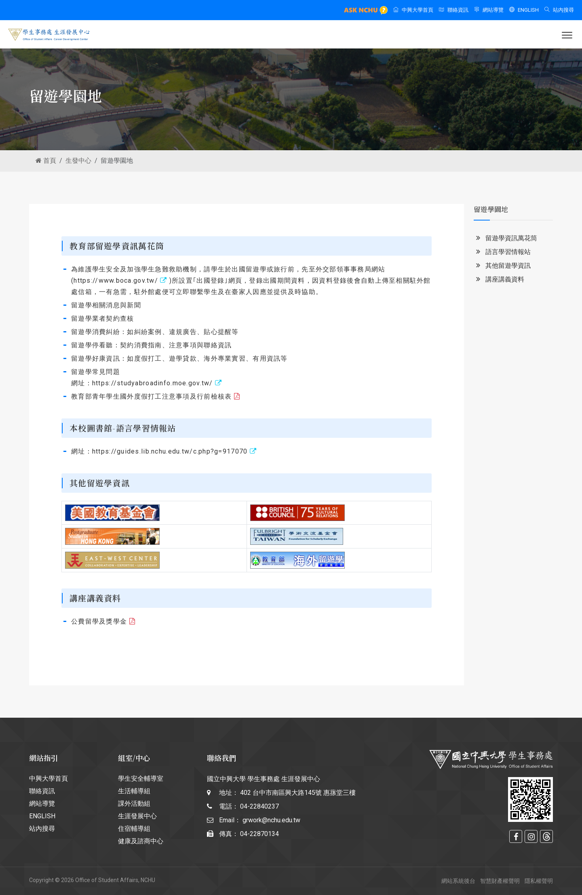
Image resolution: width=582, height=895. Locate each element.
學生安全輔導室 (140, 778)
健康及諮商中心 (140, 841)
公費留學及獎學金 (103, 621)
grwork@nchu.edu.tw (271, 820)
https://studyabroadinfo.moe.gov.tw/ (157, 383)
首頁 (46, 160)
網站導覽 (489, 10)
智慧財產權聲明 (500, 881)
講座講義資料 (499, 279)
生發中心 (78, 160)
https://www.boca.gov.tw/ (121, 280)
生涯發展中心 (137, 816)
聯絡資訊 (453, 10)
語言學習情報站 (502, 252)
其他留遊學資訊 (502, 266)
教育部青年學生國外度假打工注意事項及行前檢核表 (155, 396)
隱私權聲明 (539, 881)
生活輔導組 (134, 791)
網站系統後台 (458, 881)
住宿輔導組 (134, 828)
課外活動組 (134, 803)
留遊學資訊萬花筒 (505, 238)
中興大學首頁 (413, 10)
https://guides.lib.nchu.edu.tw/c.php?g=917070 (174, 451)
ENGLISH (524, 10)
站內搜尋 (559, 10)
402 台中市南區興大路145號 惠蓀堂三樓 (298, 792)
